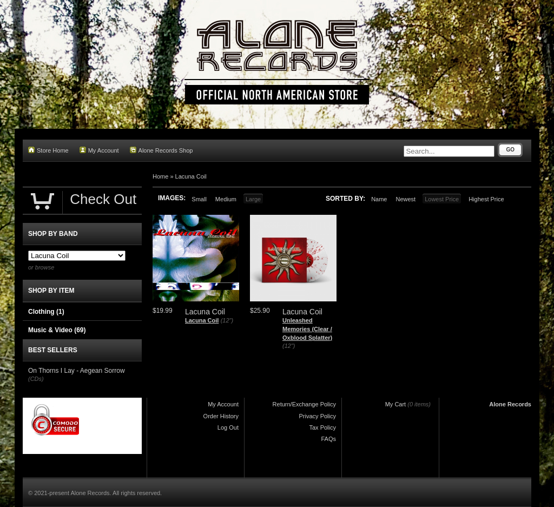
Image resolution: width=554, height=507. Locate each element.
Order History (221, 416)
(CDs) (36, 379)
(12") (227, 320)
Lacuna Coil (191, 176)
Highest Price (486, 199)
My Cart (395, 404)
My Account (99, 150)
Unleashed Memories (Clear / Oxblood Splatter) (307, 328)
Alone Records (510, 404)
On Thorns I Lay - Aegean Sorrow (76, 370)
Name (379, 199)
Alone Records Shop (161, 150)
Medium (225, 199)
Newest (405, 199)
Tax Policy (322, 427)
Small (199, 199)
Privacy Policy (317, 416)
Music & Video (56, 330)
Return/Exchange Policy (304, 404)
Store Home (48, 150)
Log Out (228, 427)
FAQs (328, 439)
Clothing (46, 311)
